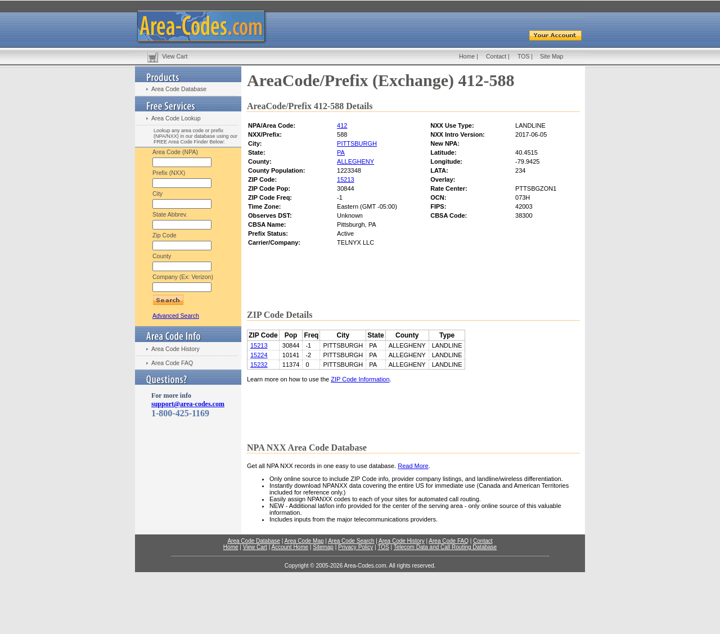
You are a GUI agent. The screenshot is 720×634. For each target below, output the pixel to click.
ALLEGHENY (355, 161)
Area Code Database (178, 89)
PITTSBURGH (357, 143)
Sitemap (323, 547)
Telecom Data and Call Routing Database (445, 547)
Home (467, 56)
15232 (259, 364)
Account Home (289, 547)
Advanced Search (175, 315)
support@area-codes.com (187, 404)
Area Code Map (303, 541)
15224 (259, 355)
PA (341, 152)
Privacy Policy (355, 547)
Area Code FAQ (172, 362)
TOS (523, 56)
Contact (496, 56)
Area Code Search (351, 541)
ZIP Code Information (360, 379)
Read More (413, 465)
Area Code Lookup (176, 118)
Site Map (551, 56)
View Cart (174, 56)
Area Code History (175, 348)
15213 (345, 179)
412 (342, 125)
